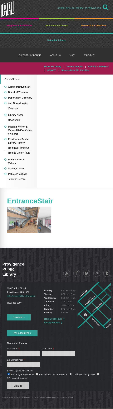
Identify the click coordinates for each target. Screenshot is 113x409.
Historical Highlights (18, 148)
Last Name (48, 348)
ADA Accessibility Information (21, 296)
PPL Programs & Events (22, 375)
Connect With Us (74, 66)
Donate (18, 317)
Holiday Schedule (55, 319)
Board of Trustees (18, 92)
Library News (15, 115)
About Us (11, 78)
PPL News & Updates (17, 378)
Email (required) (16, 360)
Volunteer (13, 108)
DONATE (51, 70)
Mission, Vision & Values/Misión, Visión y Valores (20, 130)
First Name (13, 348)
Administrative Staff (19, 87)
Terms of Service (17, 179)
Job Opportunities (18, 103)
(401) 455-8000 (14, 303)
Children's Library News (84, 375)
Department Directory (20, 97)
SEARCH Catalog (52, 66)
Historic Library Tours (19, 153)
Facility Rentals (54, 322)
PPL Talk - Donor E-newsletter (53, 375)
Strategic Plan (16, 168)
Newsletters (14, 120)
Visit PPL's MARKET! (98, 66)
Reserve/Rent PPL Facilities (75, 70)
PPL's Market (21, 333)
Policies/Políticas (17, 174)
